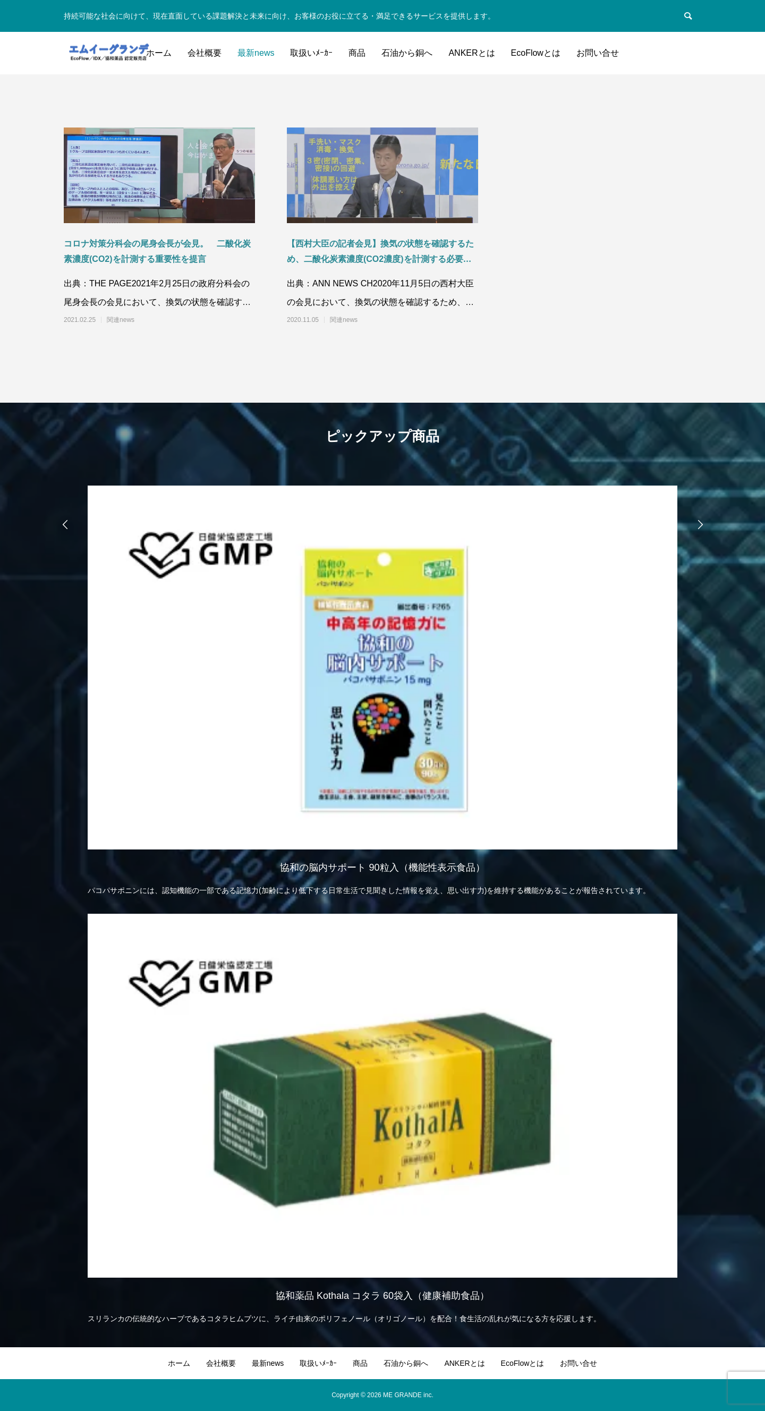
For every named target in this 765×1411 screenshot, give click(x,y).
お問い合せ (597, 52)
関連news (120, 320)
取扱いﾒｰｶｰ (311, 52)
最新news (255, 52)
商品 (357, 52)
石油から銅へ (406, 52)
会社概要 (205, 52)
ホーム (159, 52)
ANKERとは (471, 52)
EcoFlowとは (535, 52)
